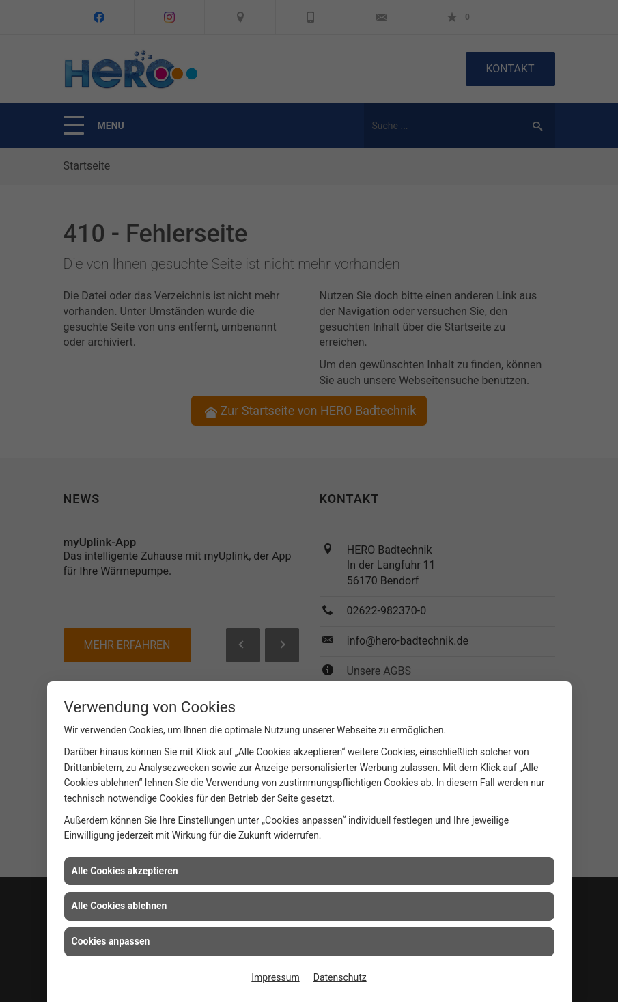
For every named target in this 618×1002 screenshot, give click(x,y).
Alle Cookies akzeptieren (125, 870)
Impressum (275, 977)
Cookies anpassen (111, 941)
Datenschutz (340, 977)
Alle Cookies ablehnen (119, 905)
